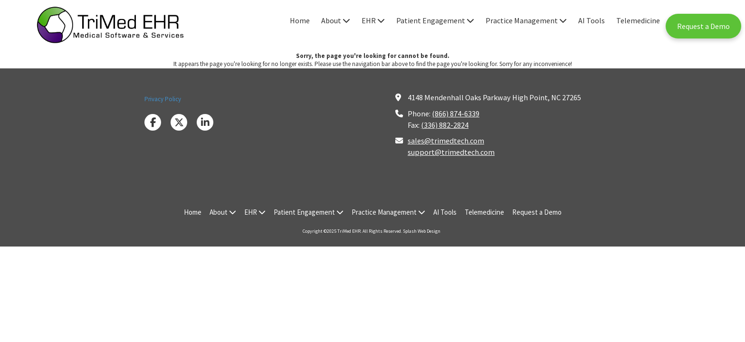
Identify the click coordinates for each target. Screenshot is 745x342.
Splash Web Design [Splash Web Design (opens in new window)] (421, 231)
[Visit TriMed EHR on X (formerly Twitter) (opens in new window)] (179, 122)
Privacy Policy (162, 99)
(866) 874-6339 (455, 113)
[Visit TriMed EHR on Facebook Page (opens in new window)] (152, 122)
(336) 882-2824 (444, 125)
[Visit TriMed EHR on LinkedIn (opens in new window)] (205, 122)
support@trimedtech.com (451, 152)
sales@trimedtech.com (446, 140)
